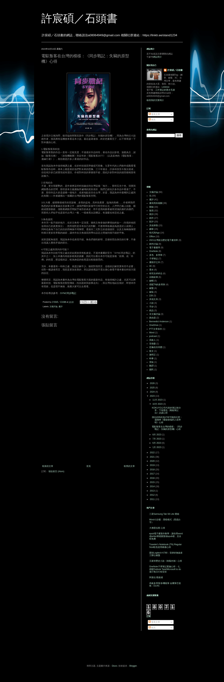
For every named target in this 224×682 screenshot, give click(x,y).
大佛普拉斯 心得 (157, 528)
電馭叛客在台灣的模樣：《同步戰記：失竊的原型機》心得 (167, 427)
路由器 (152, 317)
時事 (151, 358)
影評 (151, 221)
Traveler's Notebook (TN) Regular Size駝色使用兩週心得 (165, 545)
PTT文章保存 (155, 329)
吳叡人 (152, 340)
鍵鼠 (151, 292)
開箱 (151, 207)
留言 (152, 119)
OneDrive (154, 325)
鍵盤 (151, 288)
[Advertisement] (88, 435)
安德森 (152, 343)
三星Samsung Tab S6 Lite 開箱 (164, 514)
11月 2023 (157, 400)
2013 (152, 491)
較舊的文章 (129, 466)
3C (150, 266)
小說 (151, 303)
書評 (61, 306)
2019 (152, 465)
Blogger (133, 666)
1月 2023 (157, 447)
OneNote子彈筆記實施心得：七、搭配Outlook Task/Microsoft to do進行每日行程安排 (165, 569)
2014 (152, 486)
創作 (151, 218)
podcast (153, 336)
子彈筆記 (153, 258)
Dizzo (114, 666)
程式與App (154, 232)
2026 (152, 383)
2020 (152, 461)
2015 (152, 482)
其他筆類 (153, 225)
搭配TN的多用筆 (157, 284)
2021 (152, 457)
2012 (152, 495)
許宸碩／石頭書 (79, 18)
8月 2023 (157, 434)
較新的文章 (47, 466)
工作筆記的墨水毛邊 (165, 90)
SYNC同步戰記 (68, 293)
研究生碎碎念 (155, 273)
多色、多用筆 (155, 255)
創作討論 (153, 244)
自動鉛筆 (153, 277)
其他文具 (153, 299)
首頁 (88, 466)
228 (151, 295)
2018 (152, 469)
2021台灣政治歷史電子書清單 (163, 240)
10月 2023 (157, 404)
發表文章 (154, 114)
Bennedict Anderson (159, 321)
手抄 (151, 306)
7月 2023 (157, 439)
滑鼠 (151, 362)
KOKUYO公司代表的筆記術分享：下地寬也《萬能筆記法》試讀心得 (166, 410)
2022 (152, 452)
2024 (152, 392)
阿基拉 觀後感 (156, 577)
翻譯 (151, 365)
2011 (152, 499)
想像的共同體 (155, 347)
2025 (152, 387)
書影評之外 (154, 262)
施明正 (152, 354)
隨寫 (151, 210)
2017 (152, 473)
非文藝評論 (154, 314)
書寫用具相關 (155, 203)
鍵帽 (151, 280)
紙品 (151, 310)
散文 (151, 351)
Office (152, 236)
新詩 (151, 214)
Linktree (166, 87)
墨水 (151, 269)
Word (151, 332)
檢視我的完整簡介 (155, 100)
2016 (152, 478)
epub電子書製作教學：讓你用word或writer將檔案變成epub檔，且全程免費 (166, 536)
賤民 (151, 369)
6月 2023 (157, 443)
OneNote (153, 251)
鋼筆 (151, 229)
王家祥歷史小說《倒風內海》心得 (165, 561)
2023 (152, 396)
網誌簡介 (157, 57)
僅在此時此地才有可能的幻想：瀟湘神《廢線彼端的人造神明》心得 (167, 420)
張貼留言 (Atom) (56, 471)
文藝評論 (53, 306)
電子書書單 (154, 247)
